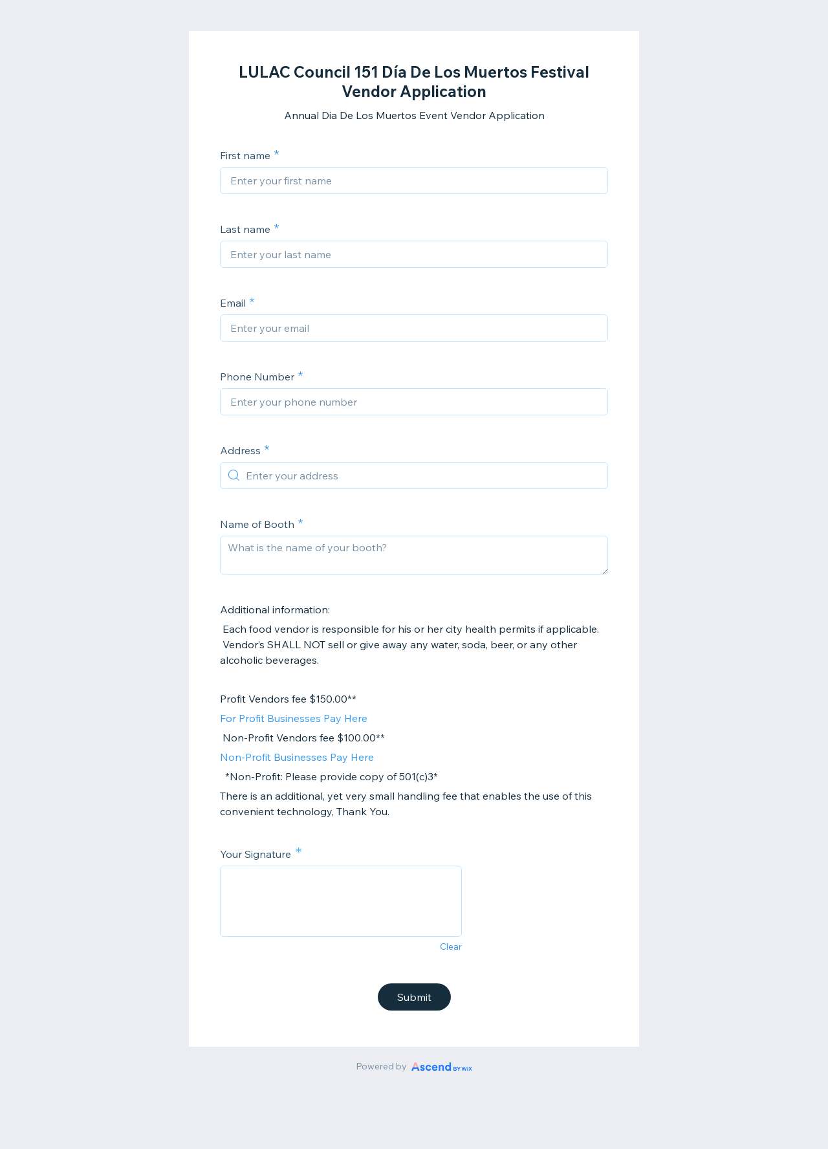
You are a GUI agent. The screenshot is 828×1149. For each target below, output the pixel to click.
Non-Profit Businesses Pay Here (297, 756)
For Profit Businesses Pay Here (293, 718)
